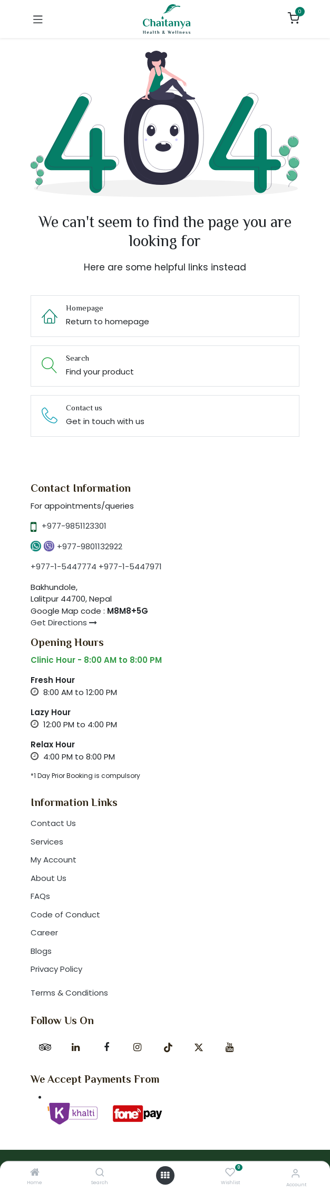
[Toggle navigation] (38, 19)
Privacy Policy (56, 968)
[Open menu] (165, 1175)
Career (44, 932)
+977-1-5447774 (63, 566)
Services (47, 841)
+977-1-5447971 (130, 566)
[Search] (100, 1172)
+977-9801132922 (89, 546)
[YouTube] (229, 1047)
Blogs (41, 950)
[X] (198, 1047)
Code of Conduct (65, 914)
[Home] (35, 1172)
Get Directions (64, 622)
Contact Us (53, 823)
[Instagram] (137, 1047)
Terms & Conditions (69, 992)
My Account (53, 859)
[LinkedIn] (76, 1047)
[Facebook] (106, 1047)
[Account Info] (295, 1173)
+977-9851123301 (74, 525)
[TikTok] (168, 1047)
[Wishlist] (230, 1172)
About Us (48, 878)
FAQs (40, 896)
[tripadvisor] (44, 1047)
